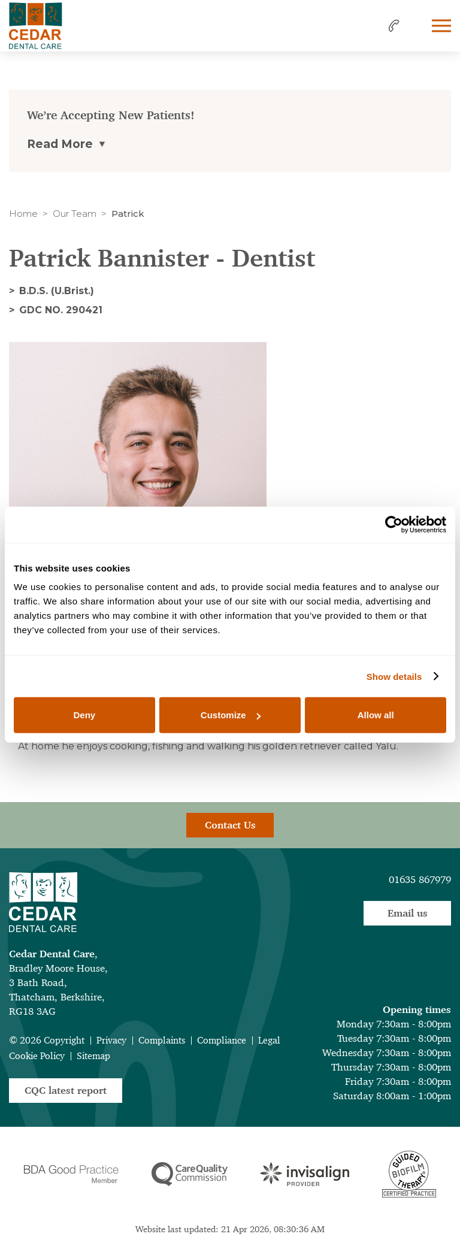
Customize (231, 715)
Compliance (221, 1040)
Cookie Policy (37, 1056)
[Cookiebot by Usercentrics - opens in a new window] (393, 524)
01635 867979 (420, 879)
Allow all (376, 715)
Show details (394, 676)
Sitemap (93, 1056)
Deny (84, 715)
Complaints (161, 1040)
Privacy (111, 1040)
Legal (269, 1040)
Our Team (74, 213)
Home (23, 213)
